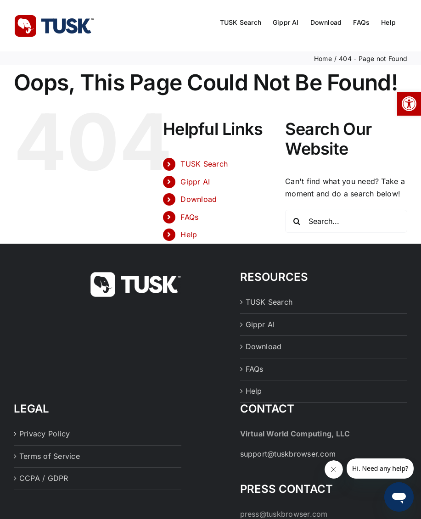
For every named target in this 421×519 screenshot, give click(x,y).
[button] (409, 104)
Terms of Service (49, 456)
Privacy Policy (44, 433)
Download (198, 199)
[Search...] (346, 221)
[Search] (296, 221)
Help (188, 234)
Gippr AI (195, 181)
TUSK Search (204, 163)
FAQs (189, 217)
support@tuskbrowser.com (288, 453)
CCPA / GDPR (43, 478)
